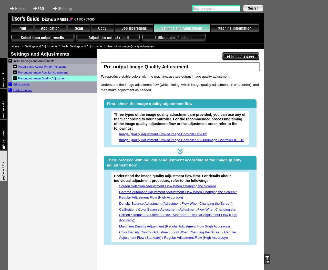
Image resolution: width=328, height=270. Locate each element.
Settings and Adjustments (41, 46)
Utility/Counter (22, 90)
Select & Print (3, 166)
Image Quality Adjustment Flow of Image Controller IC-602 (163, 134)
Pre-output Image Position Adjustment (43, 72)
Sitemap (63, 8)
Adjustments (21, 84)
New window (3, 135)
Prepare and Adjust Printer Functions (42, 66)
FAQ (38, 8)
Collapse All (3, 104)
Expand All (3, 73)
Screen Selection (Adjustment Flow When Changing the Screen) (167, 186)
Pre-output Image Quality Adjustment (42, 78)
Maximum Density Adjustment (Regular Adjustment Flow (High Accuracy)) (174, 226)
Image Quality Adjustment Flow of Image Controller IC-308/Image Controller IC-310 (181, 140)
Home (17, 8)
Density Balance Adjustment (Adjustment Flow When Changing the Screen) (175, 203)
